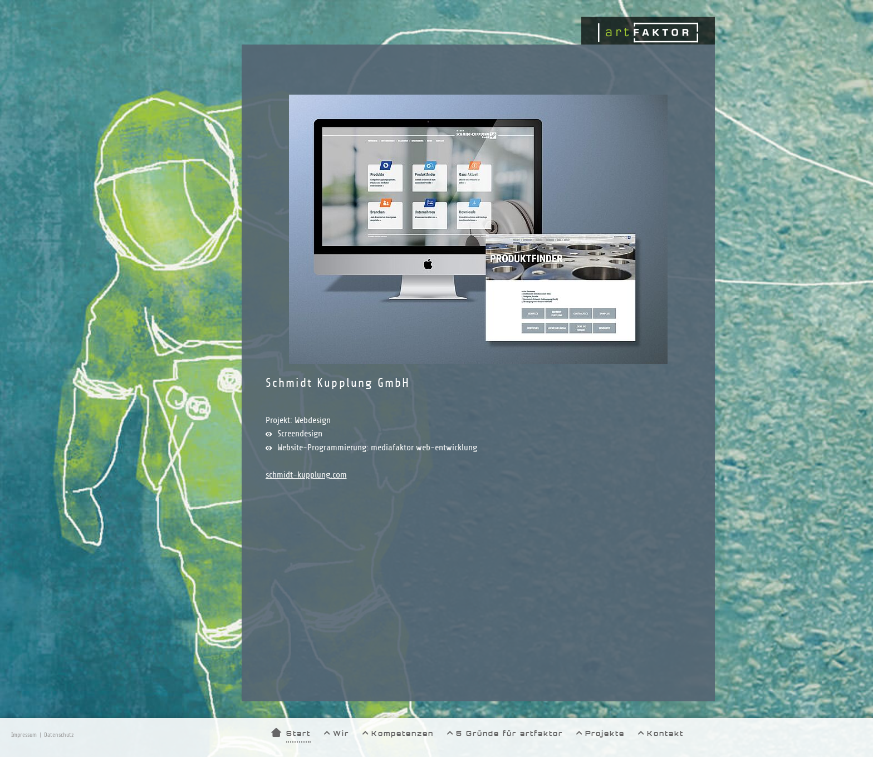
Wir (341, 733)
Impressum (24, 735)
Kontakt (665, 733)
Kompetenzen (402, 733)
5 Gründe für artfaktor (509, 733)
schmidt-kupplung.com (306, 475)
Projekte (605, 733)
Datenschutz (58, 735)
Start (298, 733)
